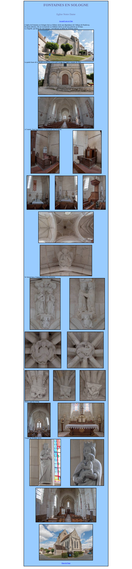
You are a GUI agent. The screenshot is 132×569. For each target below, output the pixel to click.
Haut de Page (66, 563)
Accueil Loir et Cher (66, 21)
